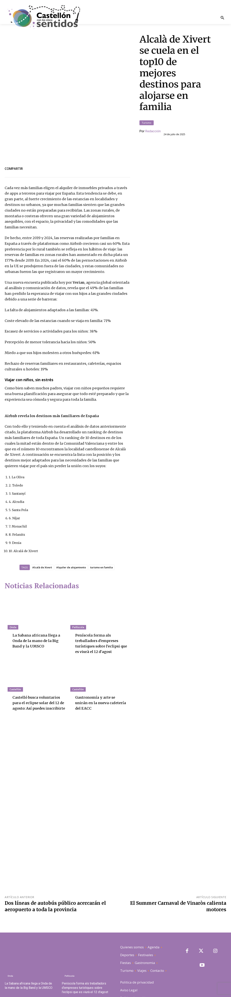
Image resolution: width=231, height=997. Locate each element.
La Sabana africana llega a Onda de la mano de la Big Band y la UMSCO (37, 621)
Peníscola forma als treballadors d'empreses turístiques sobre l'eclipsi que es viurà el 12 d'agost (85, 968)
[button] (222, 18)
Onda (13, 607)
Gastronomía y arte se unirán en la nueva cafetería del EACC (97, 683)
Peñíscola (78, 607)
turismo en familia (101, 548)
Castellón (15, 670)
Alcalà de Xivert (42, 548)
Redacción (153, 121)
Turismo (146, 113)
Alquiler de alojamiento (71, 548)
